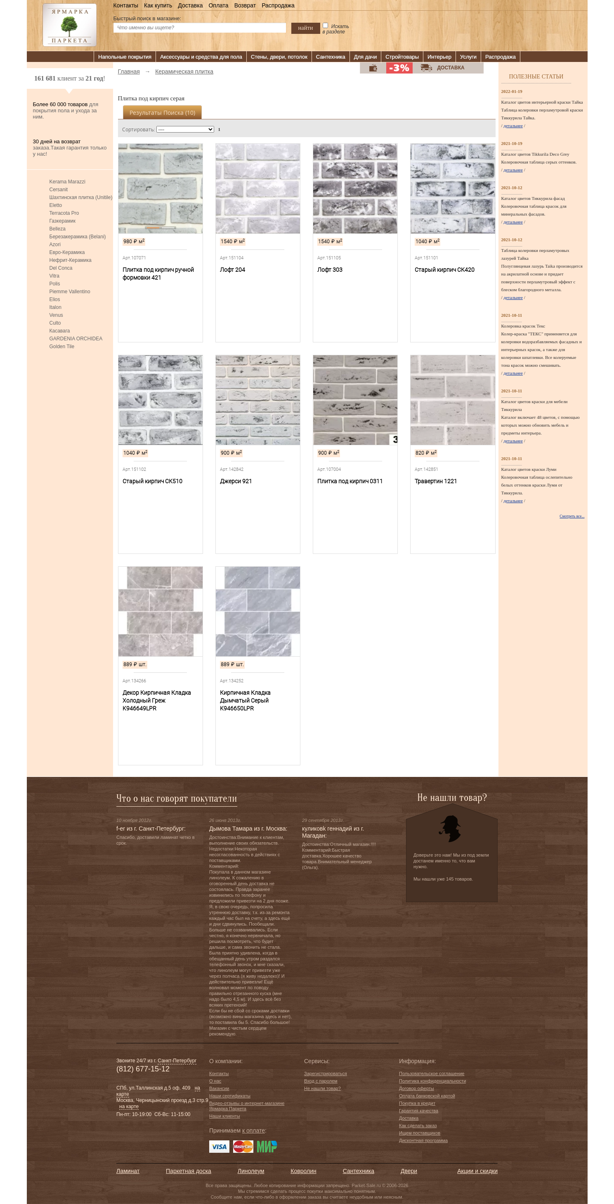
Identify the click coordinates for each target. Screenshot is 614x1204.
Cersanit (59, 189)
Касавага (60, 331)
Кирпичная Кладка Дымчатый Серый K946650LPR (245, 700)
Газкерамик (63, 221)
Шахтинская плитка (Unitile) (81, 197)
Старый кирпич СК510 (152, 481)
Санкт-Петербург (177, 1061)
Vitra (54, 276)
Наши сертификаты (229, 1095)
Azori (55, 244)
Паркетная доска (188, 1171)
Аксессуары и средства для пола (201, 57)
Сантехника (330, 57)
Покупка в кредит (417, 1103)
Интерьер (439, 57)
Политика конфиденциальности (432, 1080)
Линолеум (251, 1171)
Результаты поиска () (162, 112)
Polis (55, 284)
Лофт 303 (329, 269)
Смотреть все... (572, 516)
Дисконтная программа (423, 1140)
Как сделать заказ (418, 1125)
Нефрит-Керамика (71, 260)
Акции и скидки (477, 1171)
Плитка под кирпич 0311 (350, 481)
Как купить (158, 5)
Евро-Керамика (67, 252)
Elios (55, 299)
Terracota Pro (64, 213)
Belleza (58, 229)
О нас (215, 1080)
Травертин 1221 (436, 481)
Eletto (56, 205)
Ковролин (303, 1171)
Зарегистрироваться (325, 1073)
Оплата (218, 5)
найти (305, 27)
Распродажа (278, 5)
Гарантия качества (418, 1110)
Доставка (190, 5)
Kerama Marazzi (67, 182)
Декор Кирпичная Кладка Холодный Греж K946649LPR (157, 700)
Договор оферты (416, 1088)
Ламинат (127, 1171)
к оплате (253, 1130)
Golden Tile (62, 346)
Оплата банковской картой (427, 1095)
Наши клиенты (224, 1116)
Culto (55, 323)
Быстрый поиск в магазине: (147, 18)
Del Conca (61, 268)
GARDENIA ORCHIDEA (76, 339)
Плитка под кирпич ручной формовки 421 (158, 273)
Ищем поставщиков (419, 1132)
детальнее (513, 125)
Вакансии (219, 1088)
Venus (56, 315)
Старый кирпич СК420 (445, 269)
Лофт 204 (232, 269)
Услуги (468, 57)
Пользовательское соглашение (431, 1073)
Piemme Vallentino (70, 291)
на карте (129, 1106)
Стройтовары (402, 57)
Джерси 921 (236, 481)
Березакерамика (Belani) (78, 237)
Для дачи (365, 57)
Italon (55, 307)
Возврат (245, 5)
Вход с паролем (321, 1080)
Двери (409, 1171)
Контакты (125, 5)
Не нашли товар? (322, 1088)
